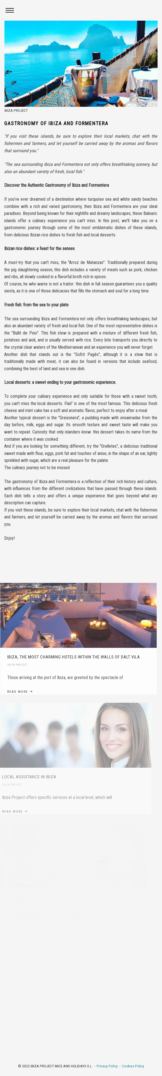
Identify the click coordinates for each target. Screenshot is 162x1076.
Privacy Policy (107, 1066)
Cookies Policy (133, 1066)
